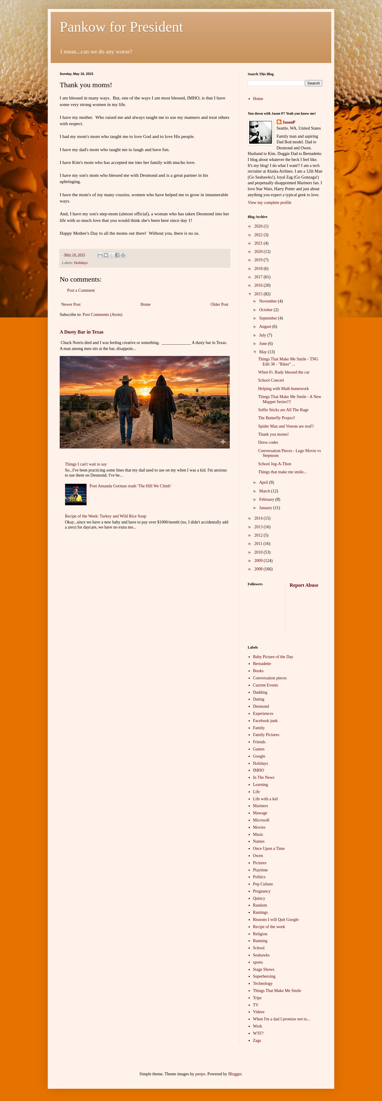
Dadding (260, 692)
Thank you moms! (273, 434)
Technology (263, 983)
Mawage (260, 813)
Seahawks (261, 955)
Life (256, 792)
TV (256, 1005)
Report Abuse (304, 585)
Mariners (260, 806)
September (268, 318)
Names (259, 841)
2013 (259, 527)
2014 (259, 518)
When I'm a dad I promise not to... (281, 1019)
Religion (260, 934)
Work (257, 1026)
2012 (259, 535)
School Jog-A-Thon (274, 464)
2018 (259, 268)
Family (259, 728)
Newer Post (71, 304)
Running (260, 941)
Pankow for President (121, 27)
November (268, 301)
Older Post (220, 304)
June (263, 343)
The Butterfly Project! (276, 418)
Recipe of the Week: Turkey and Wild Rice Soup (105, 516)
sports (258, 962)
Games (259, 749)
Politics (259, 877)
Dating (258, 699)
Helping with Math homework (283, 388)
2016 (259, 285)
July (263, 335)
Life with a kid (265, 799)
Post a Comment (81, 290)
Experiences (263, 713)
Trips (257, 998)
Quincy (259, 898)
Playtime (260, 870)
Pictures (260, 863)
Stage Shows (264, 969)
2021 (259, 243)
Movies (259, 827)
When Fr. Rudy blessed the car (283, 372)
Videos (259, 1012)
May (263, 352)
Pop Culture (263, 884)
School (259, 948)
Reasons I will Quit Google (276, 919)
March (265, 491)
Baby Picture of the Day (273, 657)
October (266, 310)
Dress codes (268, 442)
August (265, 326)
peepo (200, 1074)
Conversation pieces (270, 678)
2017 (259, 277)
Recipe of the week (269, 927)
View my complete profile (270, 202)
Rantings (260, 912)
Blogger (234, 1074)
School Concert (271, 380)
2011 (259, 543)
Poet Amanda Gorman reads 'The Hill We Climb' (130, 486)
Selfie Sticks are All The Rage (283, 410)
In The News (264, 777)
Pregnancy (262, 891)
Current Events (265, 685)
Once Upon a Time (269, 848)
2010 (259, 552)
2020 (259, 251)
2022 (259, 235)
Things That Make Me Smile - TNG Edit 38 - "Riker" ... (288, 361)
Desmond (261, 706)
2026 (259, 226)
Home (146, 304)
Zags (257, 1040)
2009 (259, 560)
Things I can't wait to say (86, 464)
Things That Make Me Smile (277, 990)
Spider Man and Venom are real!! (286, 426)
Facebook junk (265, 720)
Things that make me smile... (282, 472)
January (266, 508)
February (267, 499)
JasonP (289, 122)
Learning (260, 784)
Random (260, 905)
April (264, 482)
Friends (259, 742)
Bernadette (262, 663)
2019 (259, 260)
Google (259, 756)
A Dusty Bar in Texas (82, 332)
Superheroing (264, 976)
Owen (258, 855)
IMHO (258, 770)
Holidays (80, 263)
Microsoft (261, 820)
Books (258, 671)
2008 (259, 569)
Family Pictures (266, 735)
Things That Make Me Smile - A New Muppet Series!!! (289, 399)
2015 (259, 294)
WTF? (258, 1033)
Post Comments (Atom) (102, 314)
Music (258, 834)
